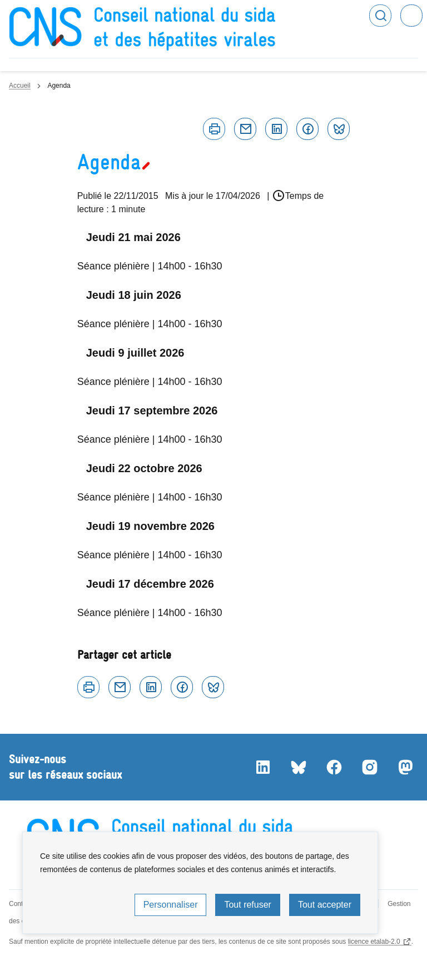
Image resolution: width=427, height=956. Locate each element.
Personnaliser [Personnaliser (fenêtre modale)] (170, 904)
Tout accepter (324, 904)
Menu (411, 15)
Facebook (307, 129)
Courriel (245, 129)
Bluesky (338, 129)
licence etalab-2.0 (374, 941)
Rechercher (380, 15)
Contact (20, 904)
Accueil (20, 85)
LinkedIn (262, 767)
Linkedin (276, 129)
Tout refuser (247, 904)
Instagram (369, 767)
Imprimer (214, 129)
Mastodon (404, 767)
